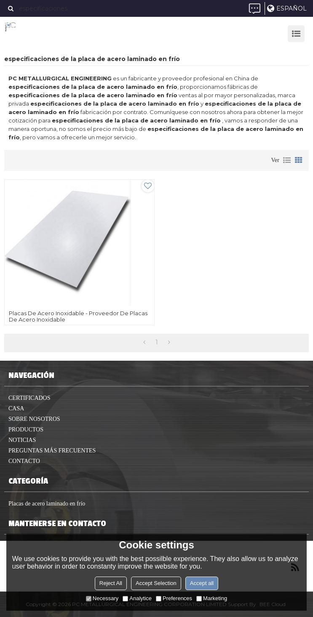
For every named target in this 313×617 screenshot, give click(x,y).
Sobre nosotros (34, 419)
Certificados (29, 398)
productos (25, 429)
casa (16, 408)
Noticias (22, 440)
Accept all (202, 583)
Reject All (110, 583)
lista (287, 160)
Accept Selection (156, 583)
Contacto (24, 461)
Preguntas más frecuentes (52, 450)
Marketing (211, 598)
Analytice (137, 598)
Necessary (102, 598)
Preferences (174, 598)
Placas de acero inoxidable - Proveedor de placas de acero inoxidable (78, 316)
